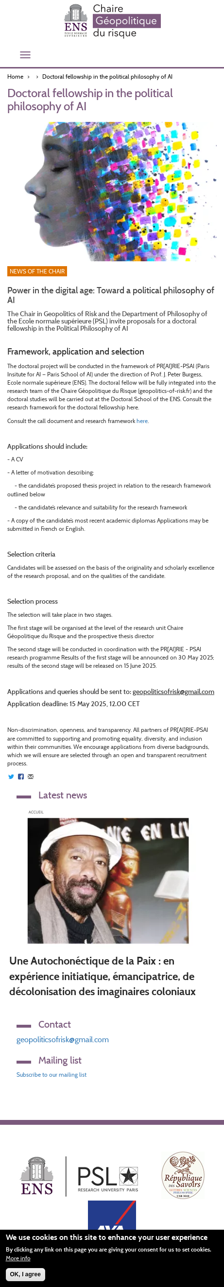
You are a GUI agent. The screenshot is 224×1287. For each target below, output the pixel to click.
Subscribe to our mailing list (51, 1074)
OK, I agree (25, 1274)
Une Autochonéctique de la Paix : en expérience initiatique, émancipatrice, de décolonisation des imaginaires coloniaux (102, 976)
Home (15, 76)
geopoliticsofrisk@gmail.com (63, 1039)
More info (18, 1258)
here (142, 420)
